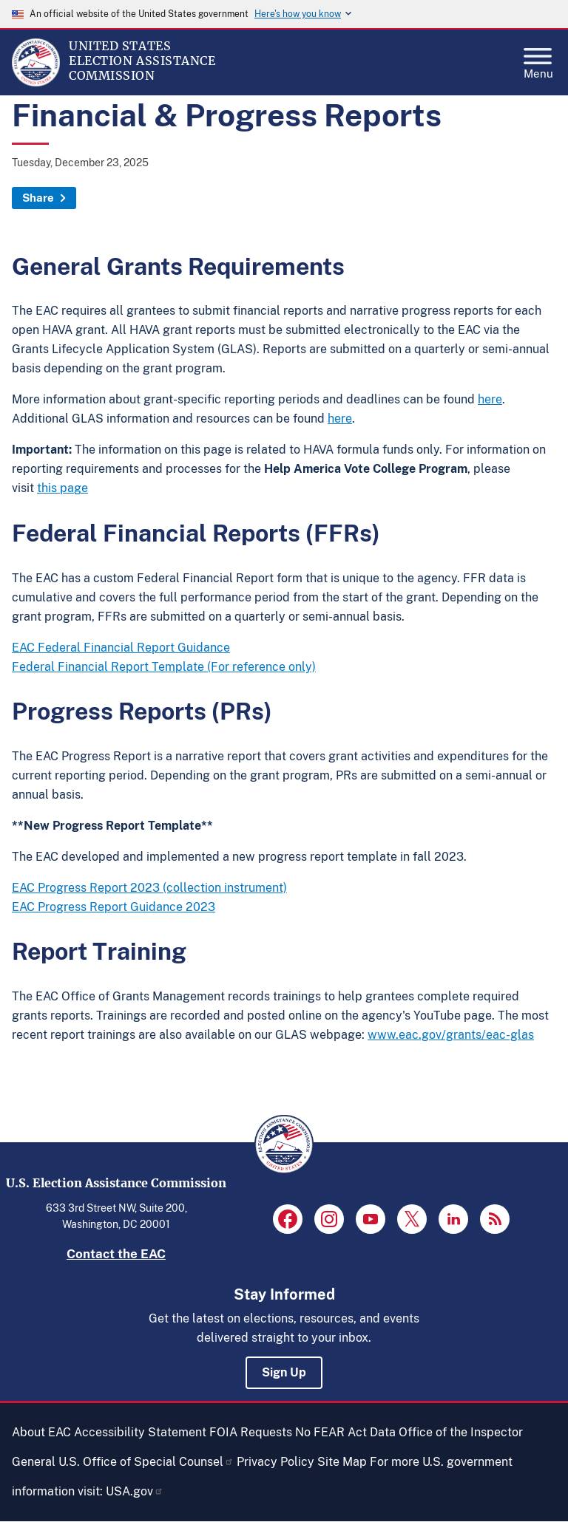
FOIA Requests (250, 1432)
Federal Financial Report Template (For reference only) (164, 667)
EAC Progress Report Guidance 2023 (113, 907)
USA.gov (134, 1491)
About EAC (41, 1432)
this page (62, 488)
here (490, 399)
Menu (538, 59)
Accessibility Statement (140, 1432)
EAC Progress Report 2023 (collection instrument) (149, 888)
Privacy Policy (275, 1462)
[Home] (36, 83)
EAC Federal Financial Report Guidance (121, 648)
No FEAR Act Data (345, 1432)
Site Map (342, 1462)
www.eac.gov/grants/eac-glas (451, 1035)
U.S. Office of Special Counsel (146, 1462)
